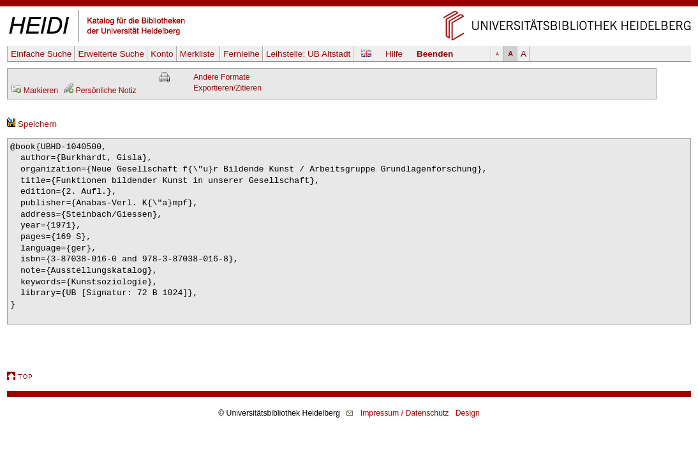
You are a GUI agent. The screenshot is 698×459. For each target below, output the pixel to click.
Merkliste (198, 54)
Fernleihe (241, 54)
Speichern (32, 124)
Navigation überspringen (349, 5)
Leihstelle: (308, 54)
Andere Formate (221, 77)
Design (468, 413)
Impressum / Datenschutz (404, 413)
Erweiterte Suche (111, 54)
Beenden (435, 54)
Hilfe (394, 54)
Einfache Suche (41, 54)
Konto (162, 54)
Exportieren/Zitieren (227, 88)
